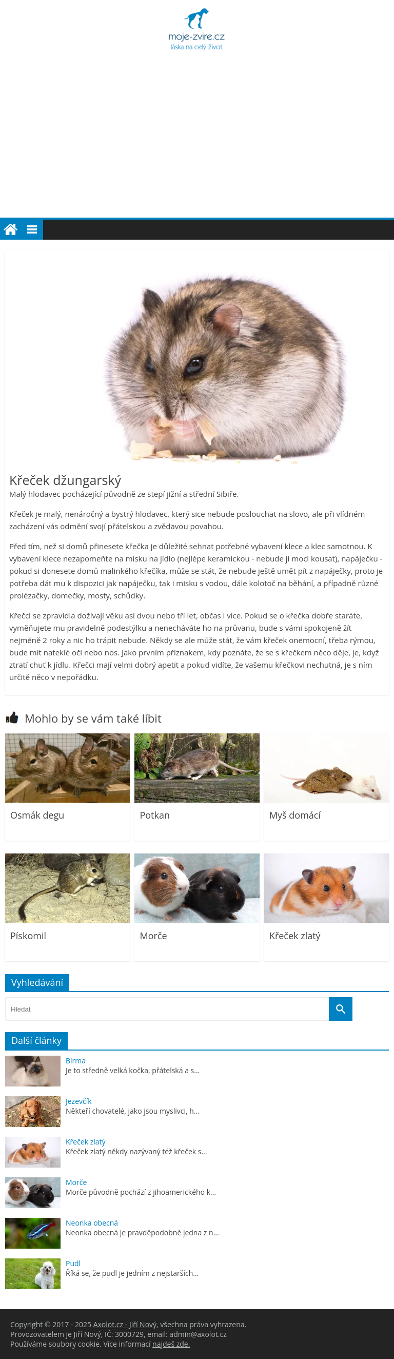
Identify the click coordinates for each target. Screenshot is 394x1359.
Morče (153, 935)
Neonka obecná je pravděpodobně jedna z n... (142, 1232)
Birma (76, 1060)
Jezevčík (79, 1101)
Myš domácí (295, 815)
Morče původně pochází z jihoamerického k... (141, 1192)
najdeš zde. (171, 1344)
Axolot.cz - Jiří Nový (124, 1324)
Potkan (155, 815)
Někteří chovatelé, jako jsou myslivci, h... (133, 1111)
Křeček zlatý (295, 935)
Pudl (73, 1263)
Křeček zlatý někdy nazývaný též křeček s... (136, 1151)
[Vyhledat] (340, 1009)
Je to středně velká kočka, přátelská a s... (133, 1070)
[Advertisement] (197, 140)
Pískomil (28, 935)
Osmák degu (37, 815)
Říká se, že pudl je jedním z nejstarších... (132, 1273)
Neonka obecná (92, 1223)
